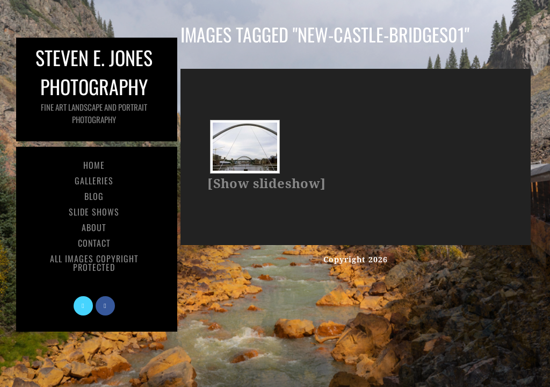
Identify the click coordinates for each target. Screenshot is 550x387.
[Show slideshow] (266, 183)
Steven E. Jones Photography (94, 84)
